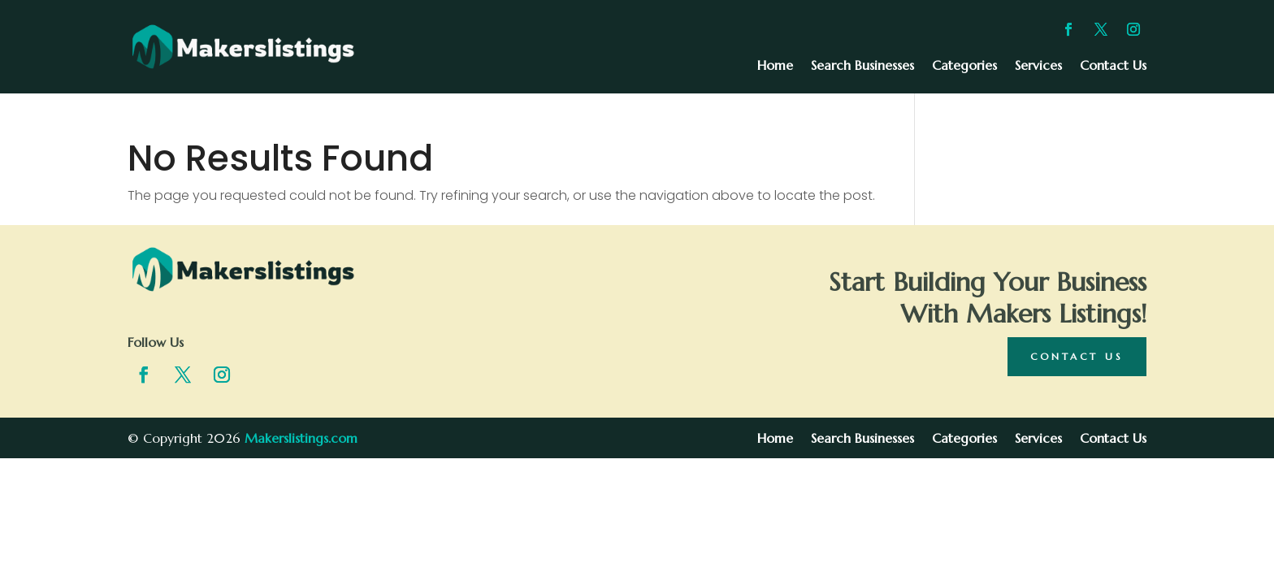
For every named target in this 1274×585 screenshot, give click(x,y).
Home (775, 66)
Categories (964, 66)
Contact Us (1113, 66)
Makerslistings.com (301, 438)
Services (1038, 66)
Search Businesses (862, 66)
